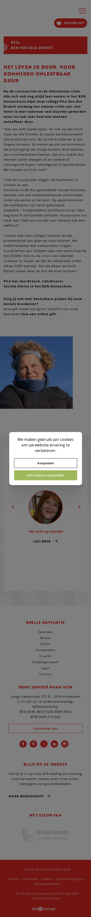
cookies (67, 439)
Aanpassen (45, 463)
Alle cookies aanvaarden (45, 475)
